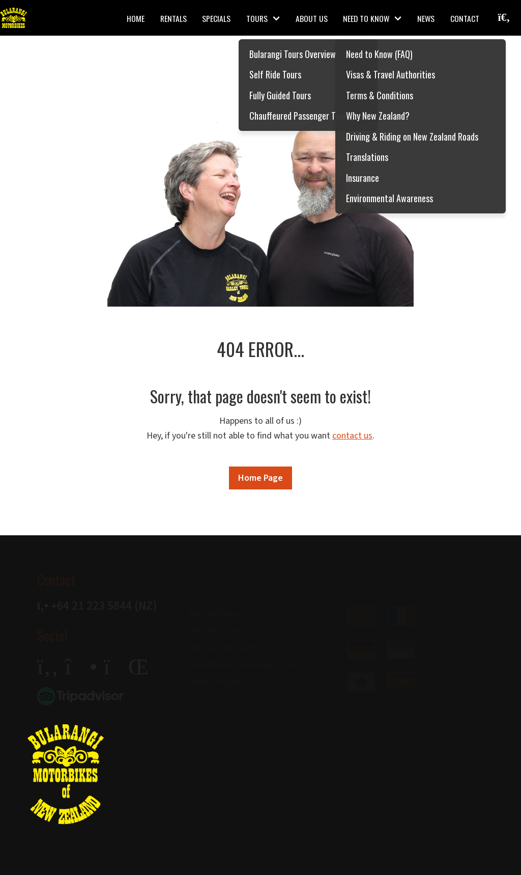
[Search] (484, 32)
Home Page (260, 478)
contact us (352, 435)
